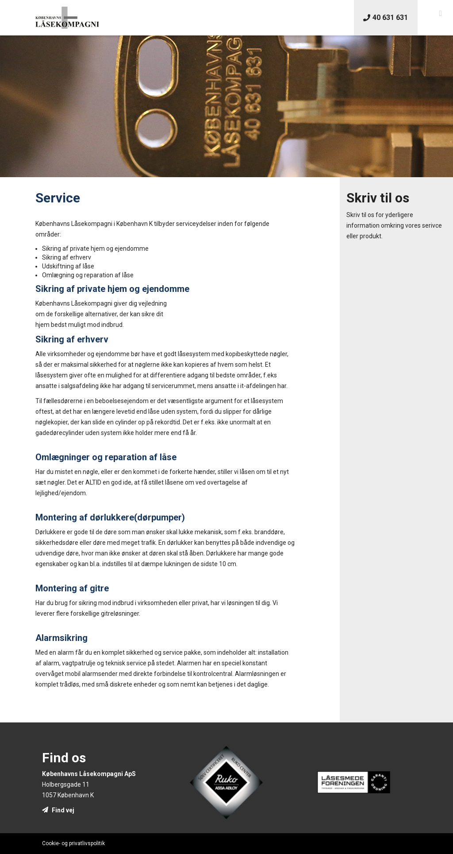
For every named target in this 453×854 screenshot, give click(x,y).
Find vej (58, 810)
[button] (440, 13)
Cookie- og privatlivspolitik (73, 843)
